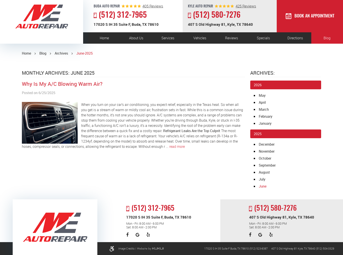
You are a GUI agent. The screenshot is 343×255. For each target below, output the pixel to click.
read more (177, 146)
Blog (327, 38)
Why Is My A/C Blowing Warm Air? (62, 83)
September (267, 165)
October (265, 158)
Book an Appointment (314, 16)
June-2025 (84, 53)
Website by (150, 248)
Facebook (127, 235)
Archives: (262, 73)
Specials (263, 38)
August (264, 172)
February (265, 116)
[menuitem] (104, 38)
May (262, 95)
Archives (61, 53)
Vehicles (199, 38)
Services (167, 38)
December (267, 144)
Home (104, 38)
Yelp (148, 235)
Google (137, 235)
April (262, 102)
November (267, 151)
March (264, 109)
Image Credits (126, 248)
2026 (258, 85)
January (265, 123)
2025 (258, 133)
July (262, 179)
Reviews (231, 38)
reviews (152, 6)
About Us (136, 38)
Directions (295, 38)
